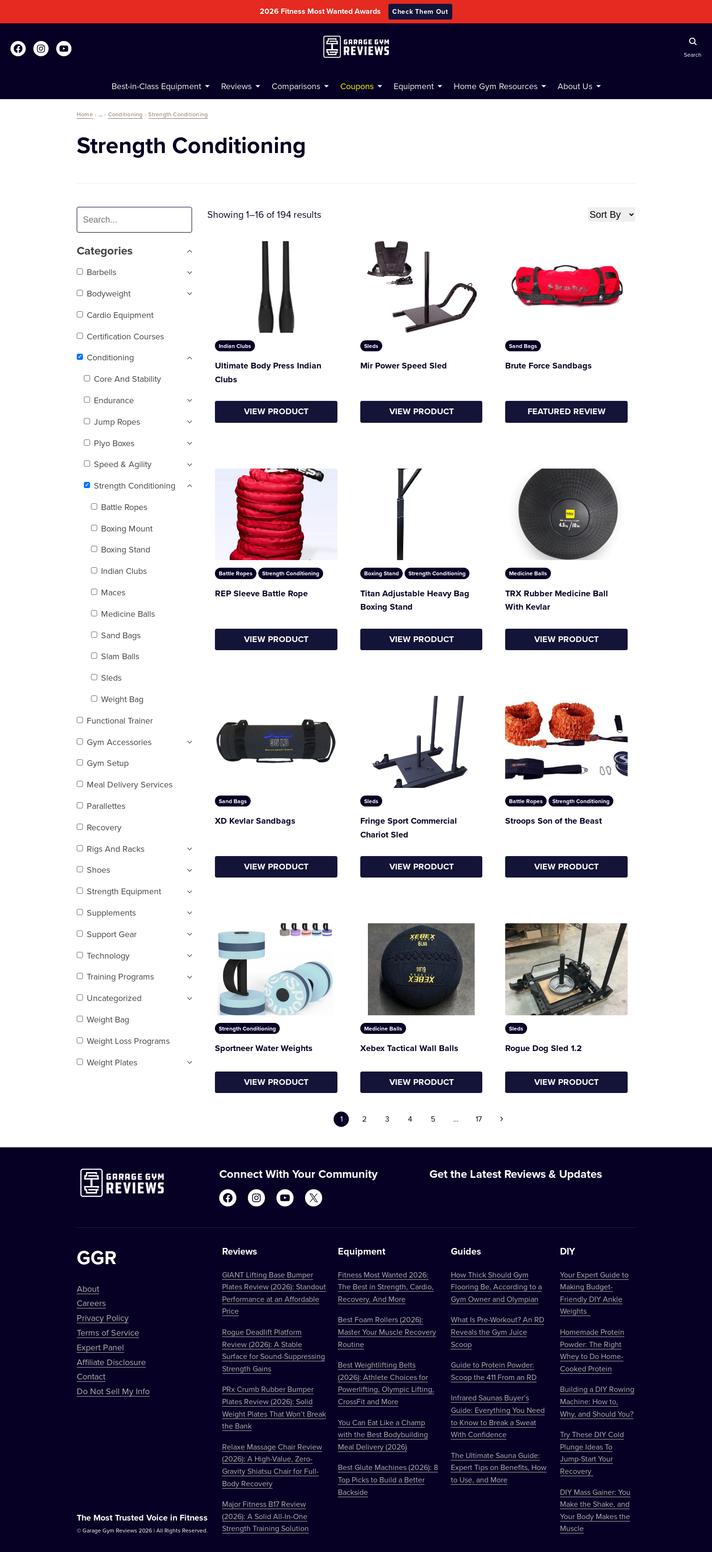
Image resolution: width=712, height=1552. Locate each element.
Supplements (106, 913)
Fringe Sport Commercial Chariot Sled (408, 828)
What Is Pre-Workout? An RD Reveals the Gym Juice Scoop (497, 1331)
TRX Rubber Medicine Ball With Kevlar (556, 600)
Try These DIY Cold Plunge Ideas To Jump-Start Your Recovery (592, 1452)
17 (479, 1118)
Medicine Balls (123, 614)
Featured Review (567, 411)
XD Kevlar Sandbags (255, 821)
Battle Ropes (119, 507)
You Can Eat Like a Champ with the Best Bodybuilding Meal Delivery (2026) (383, 1434)
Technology (103, 955)
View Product (276, 411)
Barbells (96, 272)
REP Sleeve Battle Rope (261, 593)
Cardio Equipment (115, 315)
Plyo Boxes (109, 443)
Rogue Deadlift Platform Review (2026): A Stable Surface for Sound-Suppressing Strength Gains (273, 1350)
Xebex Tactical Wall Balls (409, 1048)
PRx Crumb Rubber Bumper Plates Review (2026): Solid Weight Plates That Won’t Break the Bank (274, 1407)
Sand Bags (116, 635)
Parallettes (101, 806)
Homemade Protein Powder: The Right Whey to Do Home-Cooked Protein (592, 1350)
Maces (108, 592)
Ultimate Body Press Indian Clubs (268, 372)
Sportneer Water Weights (264, 1048)
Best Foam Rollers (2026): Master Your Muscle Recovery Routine (387, 1331)
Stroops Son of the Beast (553, 821)
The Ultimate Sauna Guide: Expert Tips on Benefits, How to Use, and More (499, 1467)
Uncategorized (109, 998)
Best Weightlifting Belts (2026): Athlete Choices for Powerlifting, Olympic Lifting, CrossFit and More (386, 1383)
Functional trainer (115, 720)
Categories (134, 251)
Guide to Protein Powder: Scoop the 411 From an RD (494, 1370)
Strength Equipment (119, 891)
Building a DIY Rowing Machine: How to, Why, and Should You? (597, 1401)
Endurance (109, 400)
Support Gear (107, 934)
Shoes (93, 870)
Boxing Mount (122, 528)
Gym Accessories (114, 742)
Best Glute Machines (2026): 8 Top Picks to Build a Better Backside (388, 1479)
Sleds (106, 678)
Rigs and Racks (110, 849)
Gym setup (103, 763)
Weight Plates (107, 1062)
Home (85, 114)
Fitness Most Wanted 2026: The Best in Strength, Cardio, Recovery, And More (386, 1286)
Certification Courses (120, 336)
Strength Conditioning (178, 114)
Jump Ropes (112, 422)
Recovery (99, 827)
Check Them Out (420, 11)
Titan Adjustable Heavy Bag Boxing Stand (414, 600)
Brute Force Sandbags (548, 365)
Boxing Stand (120, 549)
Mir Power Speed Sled (403, 365)
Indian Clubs (119, 571)
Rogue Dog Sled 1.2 (543, 1048)
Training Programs (115, 976)
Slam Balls (115, 656)
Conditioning (125, 114)
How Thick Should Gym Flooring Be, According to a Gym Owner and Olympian (496, 1286)
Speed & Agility (118, 464)
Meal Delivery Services (125, 784)
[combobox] (138, 220)
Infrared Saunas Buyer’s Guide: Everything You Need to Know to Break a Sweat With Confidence (498, 1416)
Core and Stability (122, 379)
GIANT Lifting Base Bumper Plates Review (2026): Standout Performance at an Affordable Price (274, 1293)
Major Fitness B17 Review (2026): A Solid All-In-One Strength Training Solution (265, 1516)
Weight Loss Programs (123, 1041)
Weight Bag (117, 699)
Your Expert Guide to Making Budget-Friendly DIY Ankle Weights (594, 1293)
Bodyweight (104, 293)
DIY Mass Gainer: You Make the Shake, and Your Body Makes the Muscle (595, 1510)
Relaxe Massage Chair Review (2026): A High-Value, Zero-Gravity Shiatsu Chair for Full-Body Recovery (272, 1465)
